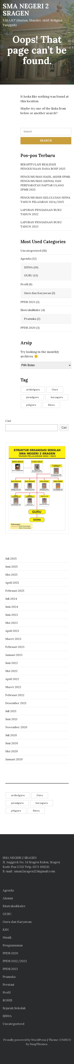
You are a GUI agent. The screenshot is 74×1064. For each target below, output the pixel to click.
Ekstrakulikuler (30, 310)
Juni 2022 (11, 663)
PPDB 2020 (27, 327)
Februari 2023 (14, 647)
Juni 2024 (11, 606)
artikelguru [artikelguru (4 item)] (33, 389)
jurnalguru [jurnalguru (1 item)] (32, 397)
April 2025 (12, 582)
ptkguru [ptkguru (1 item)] (31, 404)
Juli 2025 (11, 558)
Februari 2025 (14, 590)
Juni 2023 (11, 614)
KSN (6, 930)
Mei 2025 (11, 574)
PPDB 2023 (27, 302)
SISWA (28, 267)
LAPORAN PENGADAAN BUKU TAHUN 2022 (41, 212)
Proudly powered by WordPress (24, 1040)
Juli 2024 (11, 598)
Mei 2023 (11, 623)
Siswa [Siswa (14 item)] (51, 404)
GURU (28, 275)
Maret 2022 (13, 687)
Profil (24, 284)
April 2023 (12, 631)
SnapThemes (38, 1044)
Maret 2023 (13, 639)
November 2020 (16, 727)
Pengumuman (13, 945)
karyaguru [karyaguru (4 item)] (57, 397)
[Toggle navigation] (65, 19)
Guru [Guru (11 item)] (55, 389)
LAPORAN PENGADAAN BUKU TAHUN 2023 (41, 224)
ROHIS (7, 1000)
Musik (7, 937)
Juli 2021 (10, 711)
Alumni (8, 898)
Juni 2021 (11, 719)
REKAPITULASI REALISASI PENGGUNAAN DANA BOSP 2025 (42, 166)
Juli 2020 (11, 735)
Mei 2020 (11, 751)
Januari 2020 (14, 759)
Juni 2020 (11, 743)
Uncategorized (30, 250)
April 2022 (12, 679)
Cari (8, 421)
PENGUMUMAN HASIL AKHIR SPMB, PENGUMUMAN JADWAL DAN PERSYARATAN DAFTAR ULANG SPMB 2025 (45, 183)
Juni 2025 (11, 566)
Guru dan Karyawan (37, 293)
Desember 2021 (15, 703)
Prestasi (8, 985)
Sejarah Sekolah (14, 1008)
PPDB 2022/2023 (15, 961)
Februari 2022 (14, 695)
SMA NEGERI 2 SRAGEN (26, 9)
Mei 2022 (11, 671)
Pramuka (30, 318)
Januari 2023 (13, 655)
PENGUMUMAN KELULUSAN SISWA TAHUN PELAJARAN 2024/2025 (45, 200)
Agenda (25, 258)
